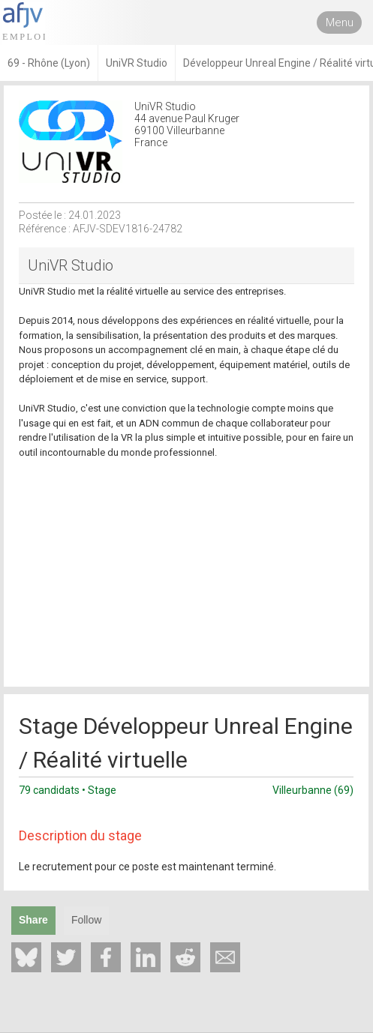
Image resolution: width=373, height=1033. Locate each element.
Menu (339, 22)
